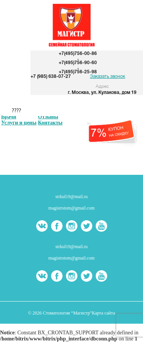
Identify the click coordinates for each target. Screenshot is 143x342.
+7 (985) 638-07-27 (51, 76)
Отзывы (48, 116)
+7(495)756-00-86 (78, 54)
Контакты (50, 123)
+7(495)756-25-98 (78, 72)
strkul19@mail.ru (71, 196)
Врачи (8, 116)
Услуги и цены (19, 123)
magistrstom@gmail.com (71, 208)
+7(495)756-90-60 (78, 63)
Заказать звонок (107, 76)
